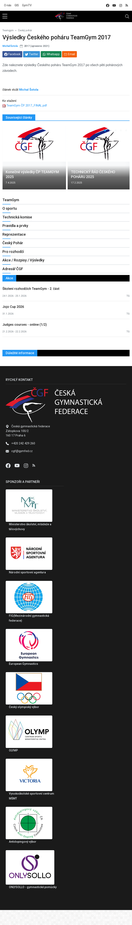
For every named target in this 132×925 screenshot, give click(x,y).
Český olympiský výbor (24, 707)
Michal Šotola (10, 46)
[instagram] (120, 5)
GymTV (27, 5)
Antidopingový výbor (22, 841)
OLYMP (13, 750)
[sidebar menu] (4, 16)
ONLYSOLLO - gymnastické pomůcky (33, 887)
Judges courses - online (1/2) (24, 325)
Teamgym (8, 30)
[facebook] (107, 5)
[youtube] (114, 5)
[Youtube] (17, 465)
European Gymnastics (23, 663)
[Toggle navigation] (127, 16)
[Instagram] (26, 465)
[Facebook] (8, 465)
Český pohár (25, 30)
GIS (17, 5)
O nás (7, 5)
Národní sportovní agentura (27, 572)
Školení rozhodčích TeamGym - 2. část (30, 289)
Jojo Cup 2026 (13, 307)
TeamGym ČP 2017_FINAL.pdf (26, 105)
